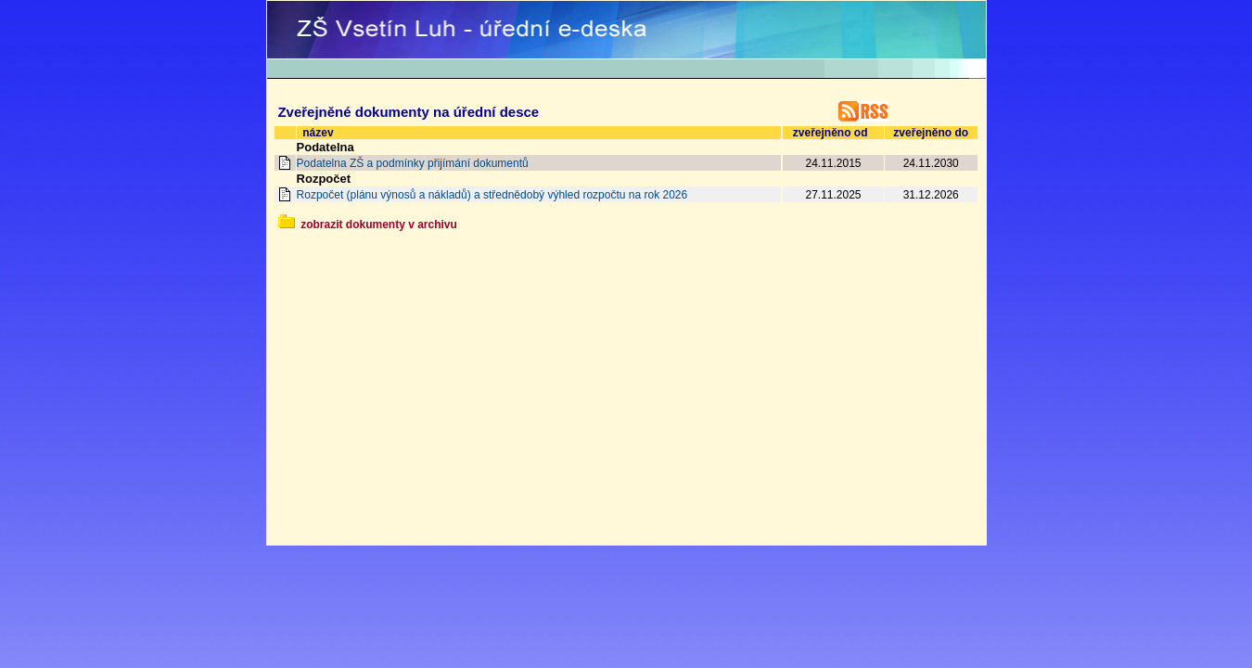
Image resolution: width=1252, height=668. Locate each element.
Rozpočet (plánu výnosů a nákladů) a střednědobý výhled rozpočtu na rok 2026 (492, 194)
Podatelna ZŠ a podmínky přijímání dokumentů (413, 163)
